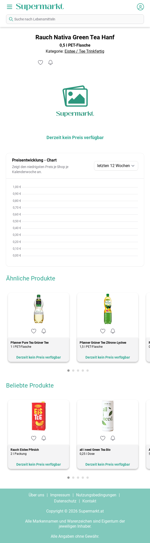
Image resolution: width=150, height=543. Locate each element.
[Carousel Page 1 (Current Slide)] (68, 370)
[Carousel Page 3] (78, 370)
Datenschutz (65, 501)
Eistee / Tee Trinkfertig (84, 51)
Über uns (36, 495)
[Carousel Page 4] (83, 370)
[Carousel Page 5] (87, 370)
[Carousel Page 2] (73, 370)
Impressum (60, 495)
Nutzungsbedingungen (96, 495)
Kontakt (89, 501)
